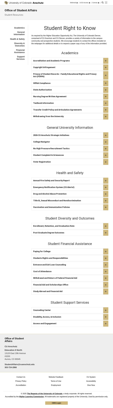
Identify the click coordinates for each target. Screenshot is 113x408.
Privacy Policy (20, 381)
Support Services (20, 58)
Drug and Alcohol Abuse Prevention (70, 194)
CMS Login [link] (56, 403)
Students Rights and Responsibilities (70, 258)
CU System (91, 377)
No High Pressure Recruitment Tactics (70, 149)
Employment (56, 385)
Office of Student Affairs (21, 10)
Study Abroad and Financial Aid (70, 291)
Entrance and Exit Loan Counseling (70, 265)
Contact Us (20, 377)
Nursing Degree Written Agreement (70, 97)
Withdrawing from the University (70, 116)
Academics (19, 28)
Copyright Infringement (70, 67)
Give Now (91, 385)
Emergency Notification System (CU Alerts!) (70, 187)
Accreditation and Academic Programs (70, 61)
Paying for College (70, 252)
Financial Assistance (19, 51)
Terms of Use (56, 381)
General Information (19, 33)
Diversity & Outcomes (19, 44)
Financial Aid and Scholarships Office (70, 285)
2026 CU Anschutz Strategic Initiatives (70, 135)
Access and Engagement (70, 324)
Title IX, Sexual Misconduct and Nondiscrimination (70, 201)
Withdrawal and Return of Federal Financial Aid (70, 278)
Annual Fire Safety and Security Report (70, 181)
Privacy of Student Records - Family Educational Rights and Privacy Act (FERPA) (70, 75)
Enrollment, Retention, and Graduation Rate (70, 226)
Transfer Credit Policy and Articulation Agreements (70, 110)
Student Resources (14, 15)
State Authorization (70, 90)
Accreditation (21, 385)
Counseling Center (70, 310)
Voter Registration (70, 162)
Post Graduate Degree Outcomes (70, 233)
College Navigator (70, 142)
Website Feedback (56, 377)
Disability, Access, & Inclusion (70, 317)
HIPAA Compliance (70, 83)
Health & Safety (17, 39)
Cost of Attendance (70, 272)
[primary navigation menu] (106, 2)
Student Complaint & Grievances (70, 155)
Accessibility (91, 381)
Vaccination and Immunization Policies (70, 207)
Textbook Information (70, 103)
